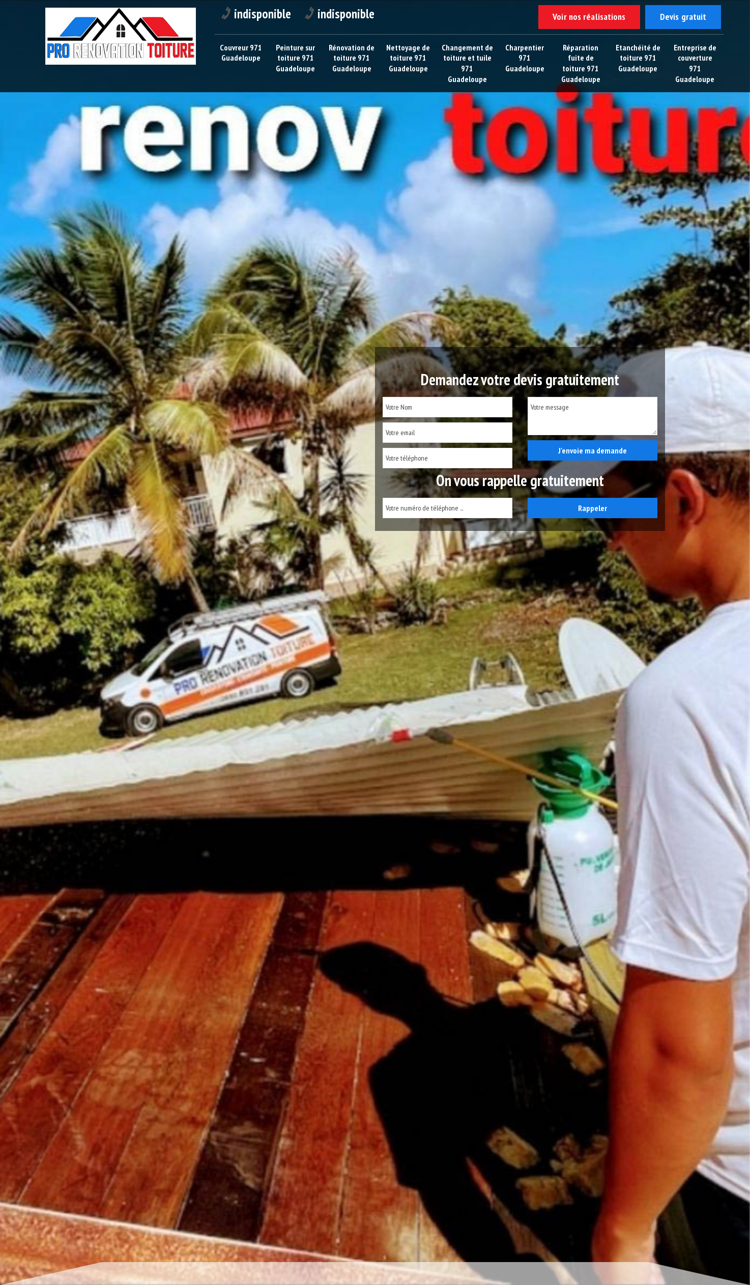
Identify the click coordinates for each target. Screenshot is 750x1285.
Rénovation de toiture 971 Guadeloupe (352, 63)
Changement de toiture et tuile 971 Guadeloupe (467, 63)
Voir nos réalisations (588, 17)
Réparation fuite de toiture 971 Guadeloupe (581, 63)
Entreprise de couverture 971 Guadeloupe (695, 63)
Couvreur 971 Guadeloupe (241, 52)
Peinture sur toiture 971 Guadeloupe (295, 58)
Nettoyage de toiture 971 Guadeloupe (408, 58)
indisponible (257, 14)
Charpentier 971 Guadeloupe (525, 58)
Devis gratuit (683, 17)
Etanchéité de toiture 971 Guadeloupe (638, 58)
